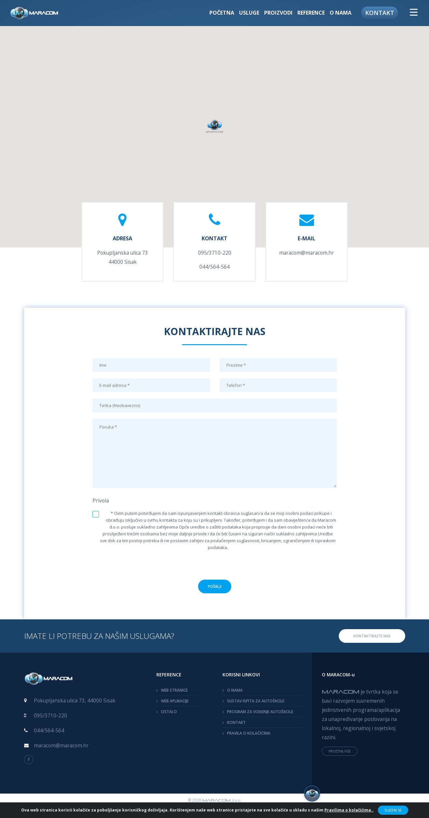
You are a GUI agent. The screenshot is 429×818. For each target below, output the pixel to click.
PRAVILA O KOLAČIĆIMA (248, 733)
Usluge (249, 12)
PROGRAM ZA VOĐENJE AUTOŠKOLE (260, 711)
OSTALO (169, 711)
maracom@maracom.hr (306, 252)
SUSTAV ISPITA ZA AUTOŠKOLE (255, 701)
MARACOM (340, 691)
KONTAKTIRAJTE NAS (372, 635)
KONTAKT (236, 722)
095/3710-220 (214, 252)
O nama (340, 12)
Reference (311, 12)
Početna (221, 12)
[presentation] (214, 567)
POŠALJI (215, 586)
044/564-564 (214, 266)
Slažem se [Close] (393, 810)
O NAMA (235, 690)
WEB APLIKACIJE (175, 701)
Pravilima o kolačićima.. (349, 810)
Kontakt (379, 13)
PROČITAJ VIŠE (340, 751)
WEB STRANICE (174, 690)
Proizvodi (278, 12)
